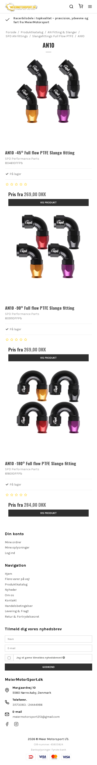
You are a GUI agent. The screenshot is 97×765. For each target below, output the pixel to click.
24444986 (35, 705)
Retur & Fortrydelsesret (22, 616)
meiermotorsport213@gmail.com (36, 717)
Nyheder (11, 590)
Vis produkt (48, 202)
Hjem (8, 574)
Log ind (10, 553)
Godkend (48, 667)
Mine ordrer (13, 542)
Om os (9, 595)
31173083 (19, 705)
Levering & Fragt (17, 611)
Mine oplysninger (17, 547)
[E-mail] (48, 648)
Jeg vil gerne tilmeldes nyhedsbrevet (40, 657)
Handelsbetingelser (19, 606)
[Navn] (48, 639)
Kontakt (11, 600)
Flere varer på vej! (17, 579)
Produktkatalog (16, 584)
